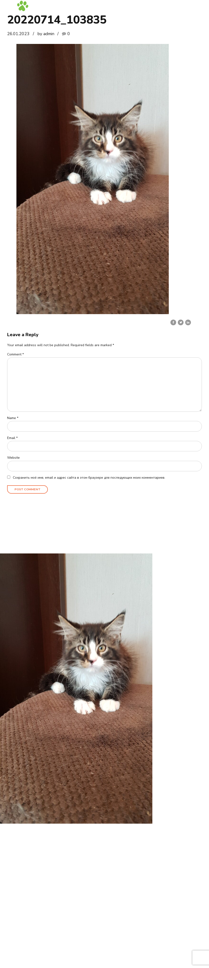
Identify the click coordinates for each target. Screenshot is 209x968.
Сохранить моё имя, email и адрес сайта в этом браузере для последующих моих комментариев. (89, 478)
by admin (45, 34)
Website (13, 458)
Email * (12, 438)
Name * (12, 418)
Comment (15, 354)
